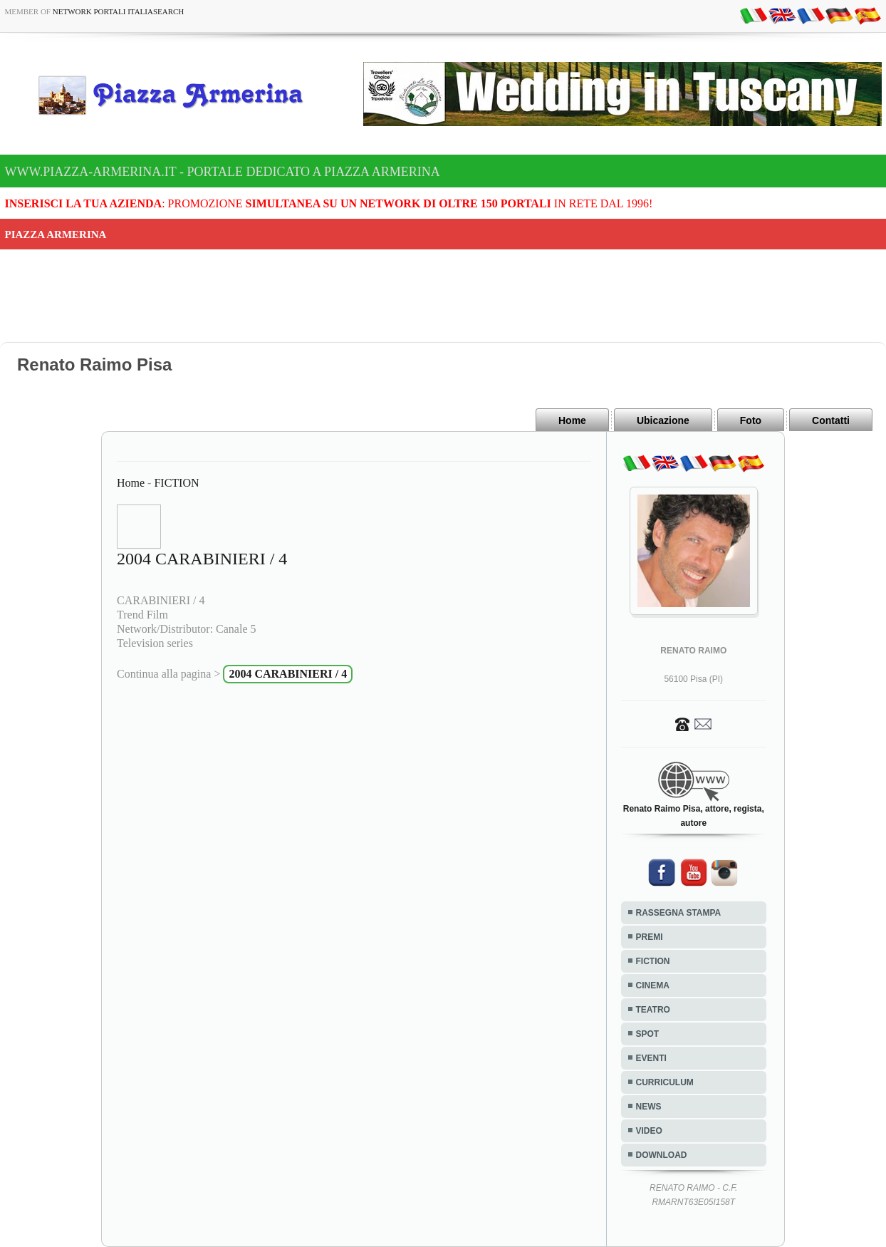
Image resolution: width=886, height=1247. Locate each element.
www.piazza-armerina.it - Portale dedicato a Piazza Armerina (222, 172)
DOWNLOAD (661, 1155)
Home (572, 420)
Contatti (831, 420)
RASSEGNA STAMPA (678, 913)
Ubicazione (663, 420)
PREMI (649, 937)
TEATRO (653, 1010)
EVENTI (651, 1058)
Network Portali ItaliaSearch (118, 11)
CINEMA (652, 985)
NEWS (649, 1107)
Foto (750, 420)
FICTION (176, 483)
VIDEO (649, 1131)
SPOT (648, 1034)
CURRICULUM (665, 1082)
